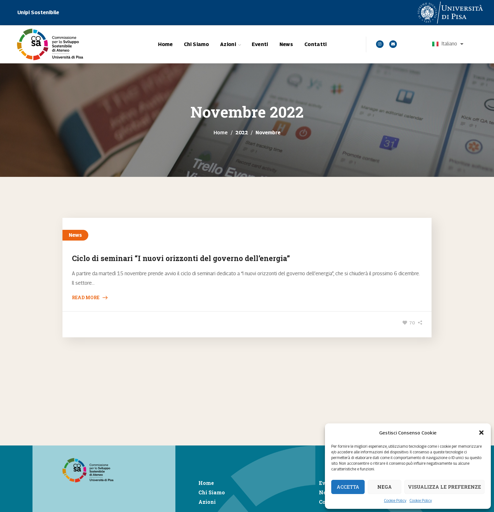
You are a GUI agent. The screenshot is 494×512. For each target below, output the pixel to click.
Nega (384, 487)
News (75, 235)
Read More (85, 297)
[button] (481, 432)
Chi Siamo (211, 492)
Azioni (207, 501)
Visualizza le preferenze (444, 487)
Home (221, 133)
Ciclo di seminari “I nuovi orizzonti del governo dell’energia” (181, 258)
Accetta (348, 487)
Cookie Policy (395, 500)
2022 (241, 133)
